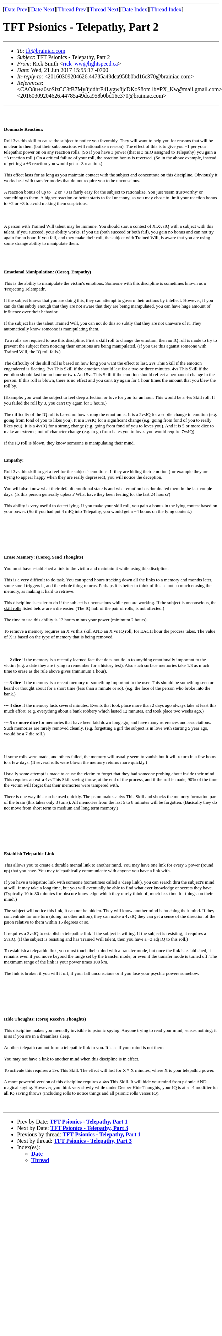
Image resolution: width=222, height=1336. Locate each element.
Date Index (134, 9)
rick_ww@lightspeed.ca (90, 64)
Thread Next (104, 9)
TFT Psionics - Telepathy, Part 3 (89, 1128)
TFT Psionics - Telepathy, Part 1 (89, 1122)
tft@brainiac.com (45, 51)
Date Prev (16, 9)
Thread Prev (72, 9)
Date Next (42, 9)
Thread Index (166, 9)
